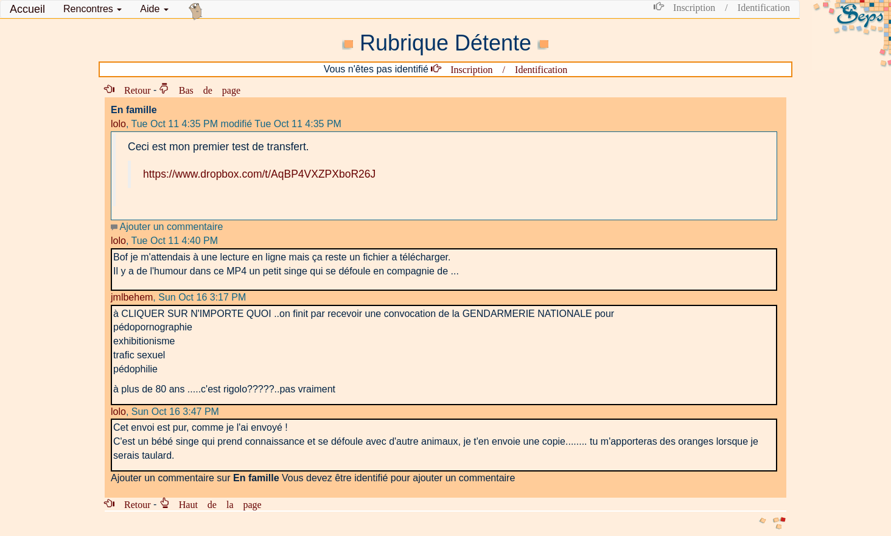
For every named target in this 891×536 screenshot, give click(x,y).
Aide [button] (154, 9)
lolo (118, 124)
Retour (132, 89)
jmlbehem (132, 297)
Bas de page (204, 89)
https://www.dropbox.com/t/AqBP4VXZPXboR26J (259, 174)
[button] (92, 9)
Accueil (27, 9)
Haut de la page (215, 504)
